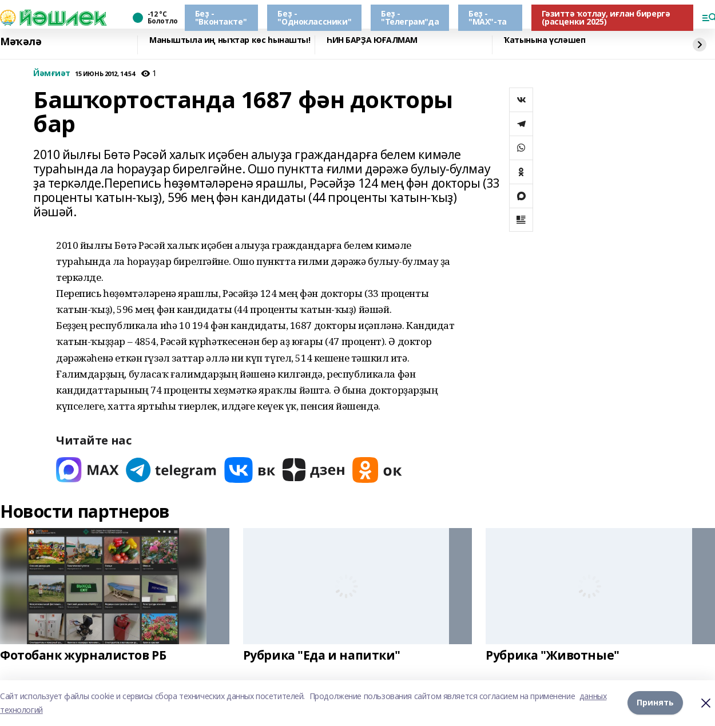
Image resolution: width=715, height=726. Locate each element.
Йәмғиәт (51, 73)
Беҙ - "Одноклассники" (314, 17)
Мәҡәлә (20, 41)
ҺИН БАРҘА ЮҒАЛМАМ (372, 40)
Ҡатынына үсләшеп (544, 40)
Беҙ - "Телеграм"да (410, 17)
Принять (655, 702)
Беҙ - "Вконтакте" (221, 17)
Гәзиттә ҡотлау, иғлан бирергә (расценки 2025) (606, 17)
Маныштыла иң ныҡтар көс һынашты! (230, 40)
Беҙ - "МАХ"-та (487, 17)
